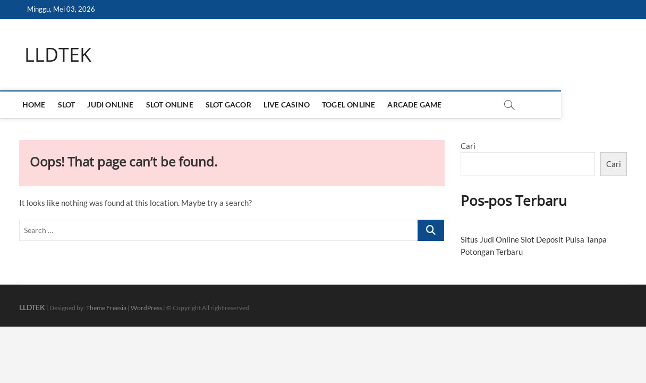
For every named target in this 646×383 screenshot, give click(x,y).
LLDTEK (57, 54)
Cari (468, 146)
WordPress (146, 308)
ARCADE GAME (417, 104)
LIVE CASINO (289, 104)
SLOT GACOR (231, 104)
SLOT (69, 104)
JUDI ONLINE (113, 104)
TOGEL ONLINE (351, 104)
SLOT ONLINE (172, 104)
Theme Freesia (106, 308)
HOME (36, 104)
